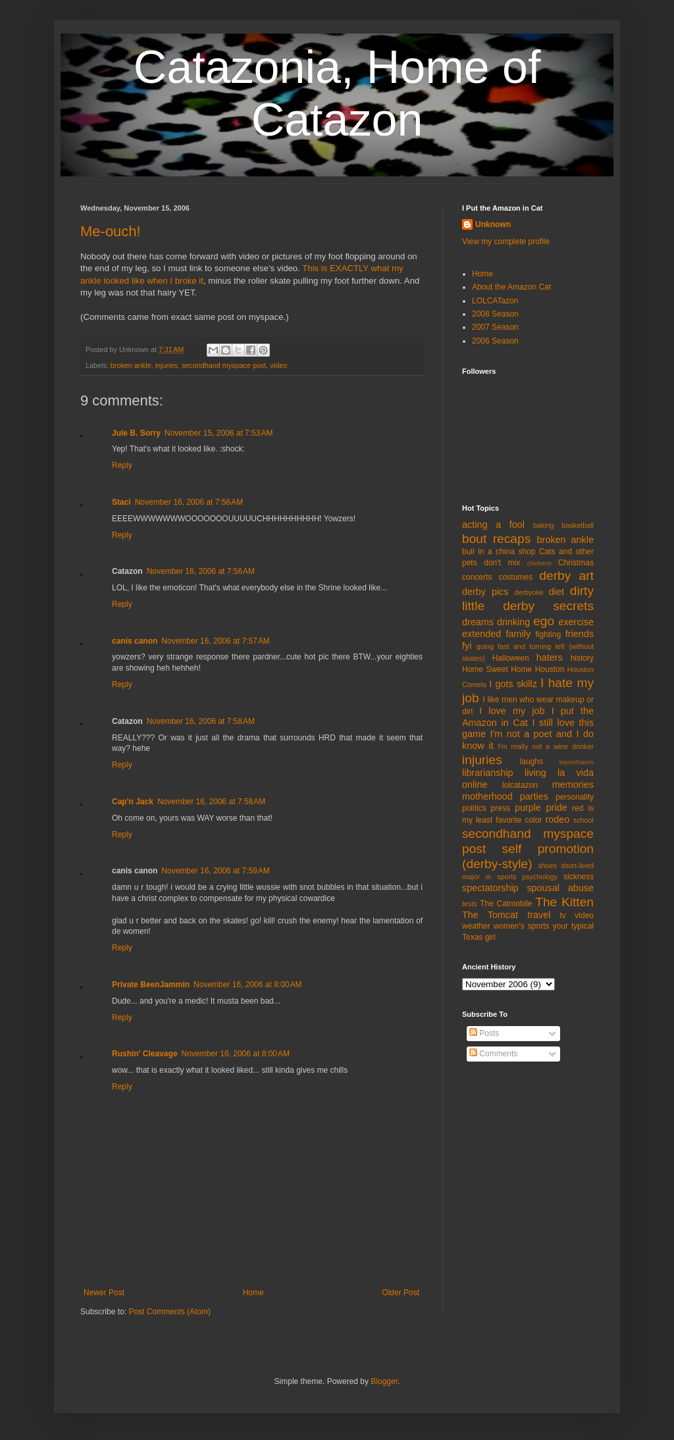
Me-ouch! (110, 231)
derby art (566, 575)
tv (563, 915)
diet (556, 591)
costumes (515, 577)
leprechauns (576, 761)
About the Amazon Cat (511, 287)
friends (579, 634)
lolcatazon (520, 785)
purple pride (541, 807)
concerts (477, 577)
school (583, 820)
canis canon (134, 641)
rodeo (557, 819)
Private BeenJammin (151, 984)
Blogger (384, 1381)
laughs (531, 761)
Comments (493, 1053)
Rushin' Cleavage (145, 1053)
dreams (478, 622)
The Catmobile (506, 903)
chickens (539, 563)
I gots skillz (513, 684)
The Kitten (564, 902)
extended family (496, 634)
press (500, 808)
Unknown (493, 224)
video (278, 365)
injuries (166, 365)
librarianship (487, 772)
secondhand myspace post (224, 365)
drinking (513, 622)
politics (474, 808)
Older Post (400, 1292)
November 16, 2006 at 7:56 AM (189, 502)
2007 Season (495, 327)
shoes (547, 865)
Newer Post (104, 1292)
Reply (122, 465)
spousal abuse (560, 888)
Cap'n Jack (132, 801)
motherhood (487, 796)
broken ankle (131, 365)
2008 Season (495, 314)
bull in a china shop (498, 551)
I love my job (511, 711)
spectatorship (490, 888)
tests (469, 904)
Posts (484, 1033)
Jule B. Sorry (136, 433)
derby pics (485, 591)
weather (476, 926)
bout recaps (496, 539)
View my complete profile (506, 241)
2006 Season (495, 341)
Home (253, 1292)
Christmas (576, 562)
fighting (548, 634)
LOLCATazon (495, 300)
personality (575, 797)
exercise (576, 622)
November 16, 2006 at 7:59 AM (215, 870)
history (582, 658)
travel (538, 915)
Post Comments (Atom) (169, 1311)
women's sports (522, 926)
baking (543, 525)
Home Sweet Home (497, 669)
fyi (466, 645)
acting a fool (493, 524)
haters (549, 657)
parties (534, 796)
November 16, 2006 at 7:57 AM (215, 641)
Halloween (510, 658)
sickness (578, 876)
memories (573, 784)
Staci (121, 502)
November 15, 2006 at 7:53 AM (218, 433)
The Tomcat (490, 915)
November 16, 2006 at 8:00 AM (247, 984)
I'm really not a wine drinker (546, 746)
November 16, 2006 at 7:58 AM (201, 721)
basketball (577, 525)
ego (543, 621)
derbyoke (528, 592)
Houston (550, 669)
